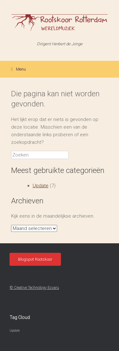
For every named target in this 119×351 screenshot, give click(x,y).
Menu (18, 69)
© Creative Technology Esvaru (34, 287)
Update (41, 185)
